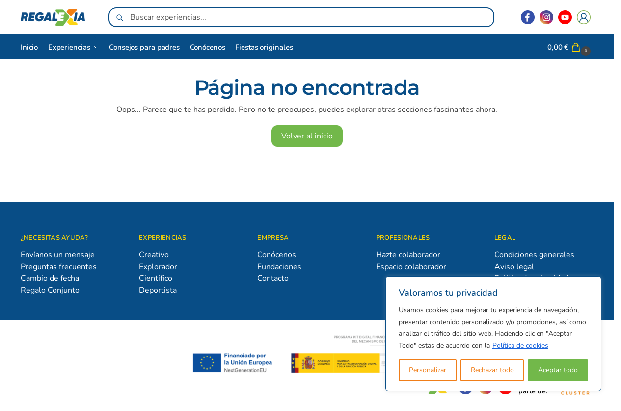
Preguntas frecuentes (59, 266)
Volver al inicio (307, 136)
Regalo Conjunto (50, 290)
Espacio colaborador (411, 266)
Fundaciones (279, 266)
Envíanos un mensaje (58, 254)
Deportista (158, 290)
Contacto (273, 278)
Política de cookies (520, 345)
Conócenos (276, 254)
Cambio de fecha (50, 278)
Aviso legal (514, 266)
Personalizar (427, 370)
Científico (155, 278)
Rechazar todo (492, 370)
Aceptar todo (558, 370)
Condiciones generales (534, 254)
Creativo (154, 254)
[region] (493, 333)
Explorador (158, 266)
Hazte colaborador (408, 254)
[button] (570, 47)
